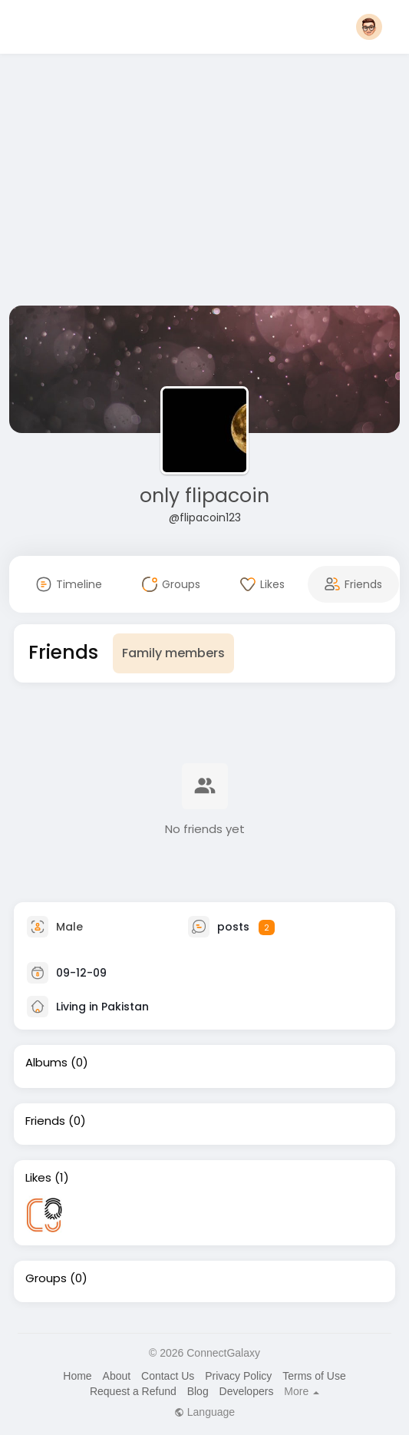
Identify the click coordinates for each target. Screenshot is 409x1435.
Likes (38, 1178)
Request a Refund (133, 1391)
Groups (46, 1278)
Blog (198, 1391)
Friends (45, 1121)
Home (77, 1376)
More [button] (301, 1391)
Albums (46, 1062)
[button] (369, 27)
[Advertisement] (205, 182)
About (117, 1376)
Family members (173, 653)
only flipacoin (204, 495)
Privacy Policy (238, 1376)
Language (204, 1412)
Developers (246, 1391)
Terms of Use (313, 1376)
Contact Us (167, 1376)
